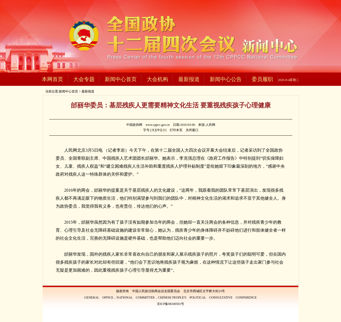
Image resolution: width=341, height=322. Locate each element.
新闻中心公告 (226, 79)
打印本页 (176, 130)
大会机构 (157, 79)
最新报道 (189, 79)
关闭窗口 (192, 130)
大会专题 (84, 79)
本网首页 (52, 79)
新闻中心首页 (121, 79)
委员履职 (262, 79)
